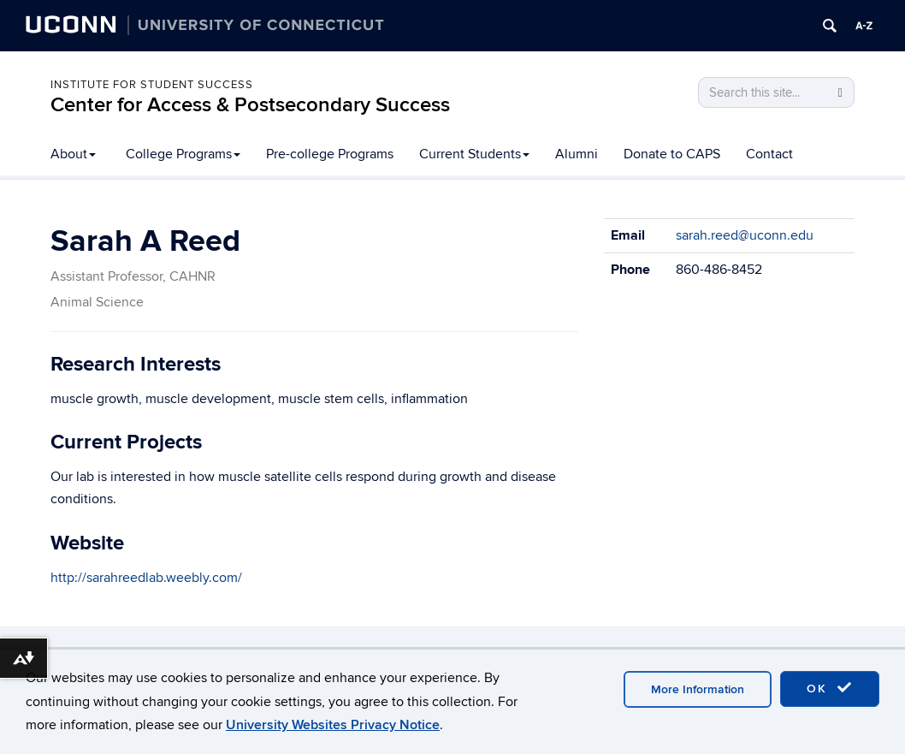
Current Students (474, 154)
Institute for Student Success (151, 85)
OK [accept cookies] (830, 688)
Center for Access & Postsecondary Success (250, 104)
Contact (769, 154)
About (73, 154)
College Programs (183, 154)
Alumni (576, 154)
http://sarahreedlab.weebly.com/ (146, 577)
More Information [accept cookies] (697, 689)
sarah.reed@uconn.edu (744, 235)
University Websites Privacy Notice (333, 724)
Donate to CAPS (672, 154)
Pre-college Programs (329, 154)
